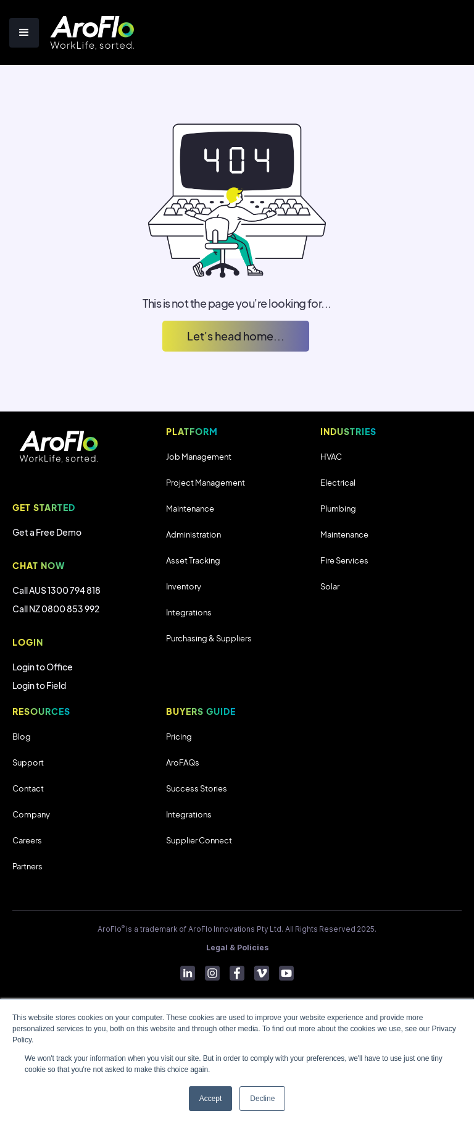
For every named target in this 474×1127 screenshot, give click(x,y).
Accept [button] (210, 1098)
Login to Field (39, 685)
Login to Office (42, 666)
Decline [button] (262, 1098)
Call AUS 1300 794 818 (56, 590)
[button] (24, 33)
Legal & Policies (237, 947)
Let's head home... (236, 336)
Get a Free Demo (46, 532)
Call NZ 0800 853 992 (55, 608)
